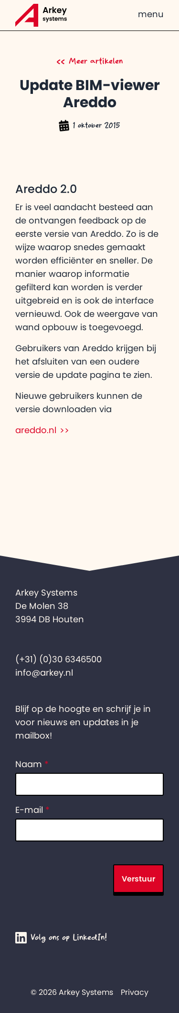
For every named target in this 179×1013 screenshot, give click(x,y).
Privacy (134, 992)
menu (151, 14)
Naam (32, 764)
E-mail (32, 810)
